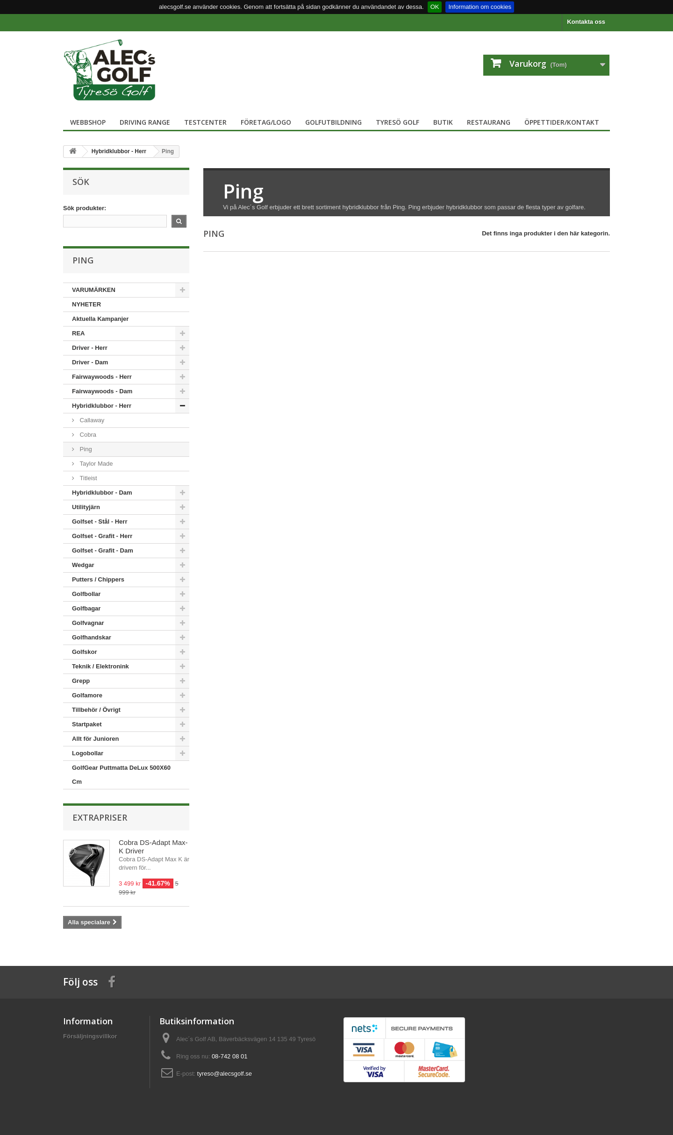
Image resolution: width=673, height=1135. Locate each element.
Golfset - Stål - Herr (99, 521)
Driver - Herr (89, 347)
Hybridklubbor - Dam (102, 492)
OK (434, 6)
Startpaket (87, 724)
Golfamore (87, 695)
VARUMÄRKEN (93, 289)
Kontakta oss (586, 21)
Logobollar (87, 753)
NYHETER (86, 304)
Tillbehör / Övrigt (96, 709)
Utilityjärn (86, 507)
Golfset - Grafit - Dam (102, 550)
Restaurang (488, 122)
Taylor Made (95, 463)
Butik (443, 122)
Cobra (87, 434)
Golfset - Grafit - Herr (102, 535)
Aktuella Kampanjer (100, 318)
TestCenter (205, 122)
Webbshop (88, 122)
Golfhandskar (91, 637)
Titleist (87, 478)
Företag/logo (266, 122)
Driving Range (145, 122)
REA (78, 333)
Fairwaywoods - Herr (102, 376)
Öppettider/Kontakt (561, 122)
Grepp (81, 680)
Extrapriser (99, 817)
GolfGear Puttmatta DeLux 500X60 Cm (121, 774)
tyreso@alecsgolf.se (224, 1073)
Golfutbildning (333, 122)
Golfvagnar (88, 622)
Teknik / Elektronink (100, 666)
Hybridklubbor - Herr (101, 405)
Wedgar (83, 564)
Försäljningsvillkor (90, 1036)
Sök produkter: (84, 208)
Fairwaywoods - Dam (102, 391)
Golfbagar (86, 608)
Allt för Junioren (95, 738)
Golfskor (84, 651)
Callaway (91, 420)
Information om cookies (479, 6)
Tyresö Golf (397, 122)
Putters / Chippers (98, 579)
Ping (85, 449)
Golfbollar (86, 593)
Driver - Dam (90, 362)
